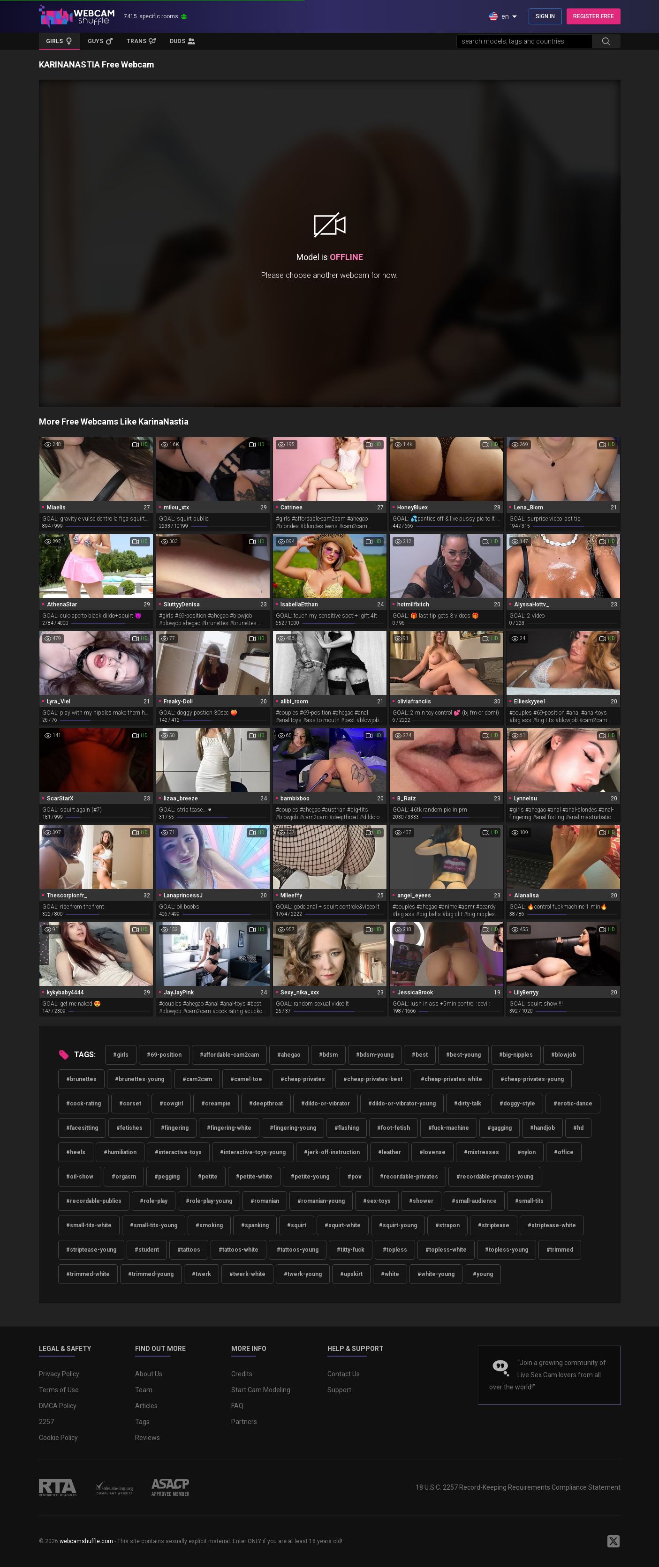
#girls (121, 1055)
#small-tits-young (153, 1225)
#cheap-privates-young (532, 1079)
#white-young (435, 1274)
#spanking (255, 1225)
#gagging (499, 1128)
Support (339, 1390)
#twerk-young (303, 1274)
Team (143, 1390)
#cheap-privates (302, 1079)
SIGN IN (545, 16)
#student (147, 1249)
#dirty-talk (467, 1103)
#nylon (526, 1152)
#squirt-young (398, 1225)
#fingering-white (229, 1128)
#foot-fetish (393, 1128)
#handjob (542, 1128)
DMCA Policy (57, 1406)
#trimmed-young (151, 1274)
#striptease (493, 1225)
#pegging (167, 1176)
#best (420, 1055)
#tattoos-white (238, 1249)
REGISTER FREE (593, 16)
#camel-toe (246, 1079)
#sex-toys (377, 1201)
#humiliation (120, 1152)
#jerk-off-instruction (332, 1152)
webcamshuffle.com (86, 1541)
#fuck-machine (448, 1128)
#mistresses (481, 1152)
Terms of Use (59, 1390)
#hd (578, 1128)
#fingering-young (293, 1128)
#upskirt (351, 1274)
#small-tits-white (89, 1225)
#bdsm (328, 1055)
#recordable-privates (409, 1176)
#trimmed (559, 1249)
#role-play (153, 1201)
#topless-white (446, 1249)
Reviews (147, 1437)
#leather (389, 1152)
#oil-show (79, 1176)
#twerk (201, 1274)
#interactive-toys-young (253, 1152)
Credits (241, 1374)
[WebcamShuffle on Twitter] (613, 1541)
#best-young (463, 1055)
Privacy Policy (59, 1374)
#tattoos (188, 1249)
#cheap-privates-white (451, 1079)
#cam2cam (197, 1079)
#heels (75, 1152)
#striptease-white (552, 1225)
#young (483, 1274)
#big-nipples (516, 1055)
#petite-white (254, 1176)
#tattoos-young (297, 1249)
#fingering (175, 1128)
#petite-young (310, 1176)
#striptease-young (91, 1249)
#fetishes (129, 1128)
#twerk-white (247, 1274)
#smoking (209, 1225)
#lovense (432, 1152)
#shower (421, 1201)
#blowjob (563, 1055)
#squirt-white (343, 1225)
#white (390, 1274)
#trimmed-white (88, 1274)
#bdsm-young (375, 1055)
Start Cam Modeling (260, 1390)
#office (564, 1152)
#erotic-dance (572, 1103)
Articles (146, 1406)
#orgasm (124, 1176)
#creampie (216, 1103)
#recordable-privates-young (494, 1176)
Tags (142, 1421)
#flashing (346, 1128)
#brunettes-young (139, 1079)
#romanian (264, 1201)
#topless (395, 1249)
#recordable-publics (93, 1201)
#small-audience (474, 1201)
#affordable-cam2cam (229, 1055)
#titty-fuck (350, 1249)
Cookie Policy (58, 1437)
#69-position (164, 1055)
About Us (148, 1374)
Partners (244, 1421)
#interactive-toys (178, 1152)
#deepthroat (266, 1103)
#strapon (447, 1225)
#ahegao (289, 1055)
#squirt (296, 1225)
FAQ (237, 1406)
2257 (46, 1421)
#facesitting (82, 1128)
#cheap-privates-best (372, 1079)
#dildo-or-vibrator (325, 1103)
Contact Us (343, 1374)
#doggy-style (517, 1103)
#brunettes (81, 1079)
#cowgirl (171, 1103)
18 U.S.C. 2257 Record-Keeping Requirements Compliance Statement (518, 1487)
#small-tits (529, 1201)
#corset (130, 1103)
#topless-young (506, 1249)
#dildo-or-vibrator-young (402, 1103)
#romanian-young (321, 1201)
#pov (355, 1176)
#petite (208, 1176)
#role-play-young (209, 1201)
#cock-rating (83, 1103)
